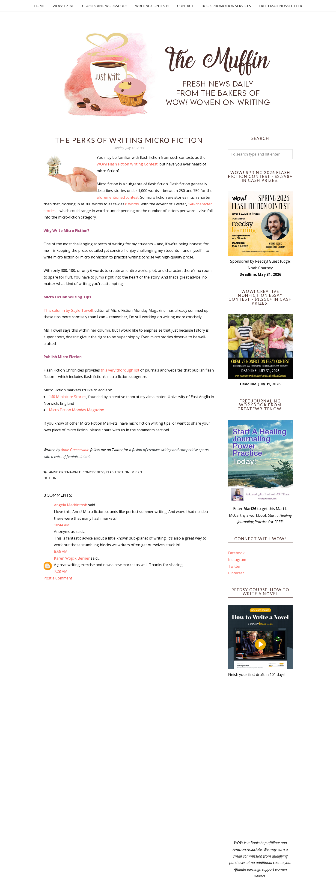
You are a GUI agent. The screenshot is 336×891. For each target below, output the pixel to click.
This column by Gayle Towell (68, 310)
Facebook (236, 552)
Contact (185, 6)
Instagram (237, 559)
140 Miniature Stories (67, 396)
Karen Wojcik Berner (72, 558)
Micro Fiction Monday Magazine (76, 409)
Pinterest (236, 573)
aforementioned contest (118, 197)
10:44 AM (62, 525)
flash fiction (118, 472)
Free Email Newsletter (280, 6)
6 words (132, 204)
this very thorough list (120, 370)
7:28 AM (61, 571)
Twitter (234, 566)
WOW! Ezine (63, 6)
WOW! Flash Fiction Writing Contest (127, 164)
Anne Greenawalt (74, 449)
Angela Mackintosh (70, 504)
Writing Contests (152, 6)
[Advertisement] (260, 759)
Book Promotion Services (226, 6)
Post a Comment (58, 578)
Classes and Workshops (104, 6)
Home (39, 6)
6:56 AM (61, 551)
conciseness (93, 472)
